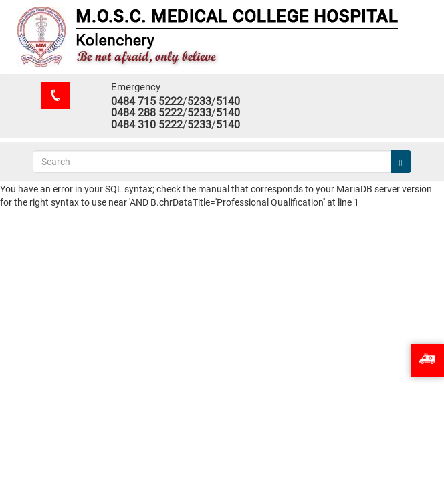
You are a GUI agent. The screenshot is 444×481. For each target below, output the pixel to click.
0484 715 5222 (147, 101)
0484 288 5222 (147, 112)
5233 (199, 101)
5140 (228, 101)
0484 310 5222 (147, 124)
